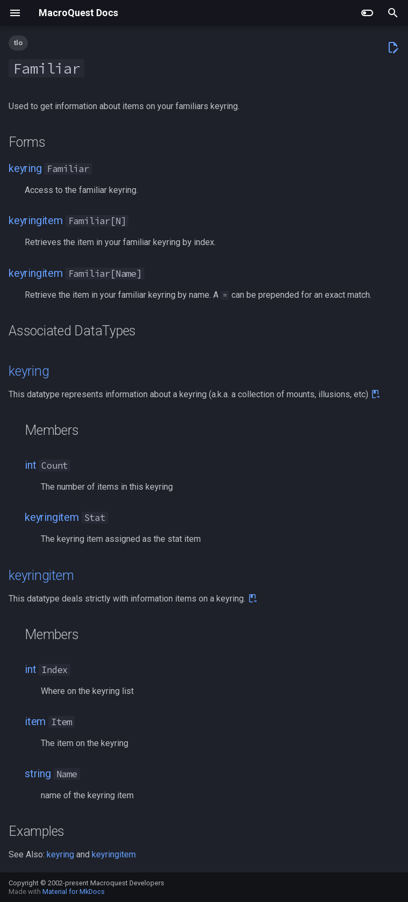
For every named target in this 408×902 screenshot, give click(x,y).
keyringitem (36, 220)
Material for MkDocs (73, 891)
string (38, 773)
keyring (25, 168)
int (30, 465)
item (35, 721)
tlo (18, 43)
